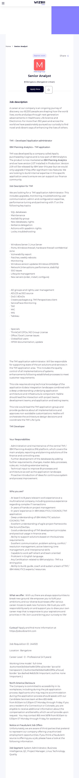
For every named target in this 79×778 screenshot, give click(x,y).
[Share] (64, 56)
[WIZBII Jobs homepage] (39, 3)
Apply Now (35, 89)
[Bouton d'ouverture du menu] (3, 3)
